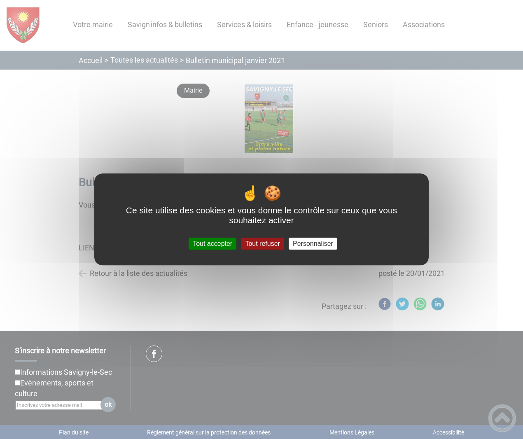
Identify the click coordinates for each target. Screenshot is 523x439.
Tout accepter (212, 243)
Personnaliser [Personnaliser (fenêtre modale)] (313, 243)
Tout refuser (262, 243)
